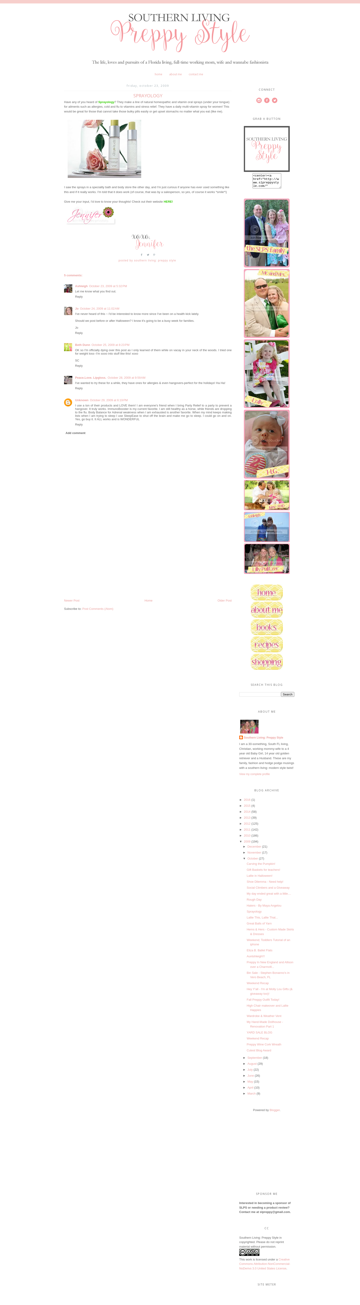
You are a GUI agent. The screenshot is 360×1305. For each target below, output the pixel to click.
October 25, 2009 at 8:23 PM (110, 345)
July (250, 1072)
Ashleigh (81, 286)
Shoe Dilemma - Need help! (265, 884)
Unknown (82, 400)
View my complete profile (254, 777)
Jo (77, 308)
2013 (247, 820)
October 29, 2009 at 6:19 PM (109, 400)
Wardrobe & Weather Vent (264, 1018)
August (252, 1066)
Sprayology (254, 914)
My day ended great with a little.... (269, 896)
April (250, 1090)
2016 (247, 802)
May (250, 1084)
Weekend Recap (258, 986)
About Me (175, 74)
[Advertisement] (98, 566)
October (253, 861)
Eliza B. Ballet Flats (259, 953)
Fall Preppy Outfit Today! (263, 1002)
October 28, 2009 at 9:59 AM (126, 377)
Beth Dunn (82, 345)
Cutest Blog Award (259, 1053)
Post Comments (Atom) (97, 608)
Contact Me (196, 74)
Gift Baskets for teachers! (263, 872)
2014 (247, 814)
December (254, 849)
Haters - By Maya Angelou (264, 908)
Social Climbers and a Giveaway (268, 890)
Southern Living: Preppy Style (263, 740)
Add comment (76, 433)
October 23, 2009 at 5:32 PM (108, 286)
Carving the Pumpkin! (261, 866)
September (255, 1060)
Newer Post (71, 600)
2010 (247, 838)
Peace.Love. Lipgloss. (90, 377)
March (252, 1096)
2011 (247, 832)
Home (158, 74)
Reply (79, 296)
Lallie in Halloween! (259, 878)
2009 (247, 844)
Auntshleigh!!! (256, 959)
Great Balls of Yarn (259, 926)
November (254, 855)
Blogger (275, 1113)
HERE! (168, 201)
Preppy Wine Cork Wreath (264, 1047)
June (251, 1078)
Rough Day (254, 902)
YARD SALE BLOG (259, 1035)
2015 (247, 808)
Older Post (225, 600)
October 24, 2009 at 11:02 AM (99, 308)
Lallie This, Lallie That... (262, 920)
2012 (247, 826)
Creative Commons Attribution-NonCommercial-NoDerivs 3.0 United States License (264, 1266)
